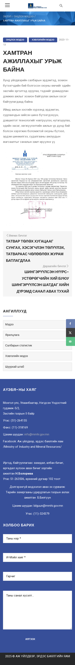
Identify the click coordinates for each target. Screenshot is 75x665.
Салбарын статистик (18, 345)
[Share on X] (70, 332)
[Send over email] (70, 341)
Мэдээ (9, 324)
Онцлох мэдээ (24, 16)
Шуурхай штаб (14, 367)
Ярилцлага (12, 335)
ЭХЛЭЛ (7, 16)
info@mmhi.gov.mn (36, 434)
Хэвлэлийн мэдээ (43, 39)
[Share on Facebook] (70, 323)
